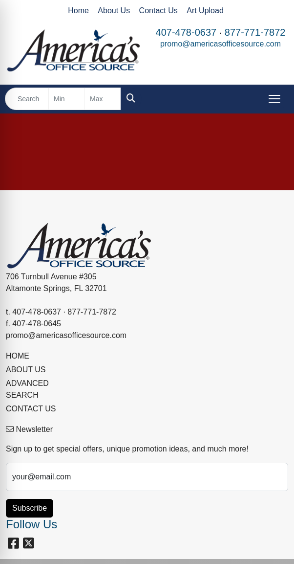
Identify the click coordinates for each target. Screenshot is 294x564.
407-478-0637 (186, 32)
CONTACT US (31, 409)
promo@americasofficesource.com (220, 44)
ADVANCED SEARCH (27, 389)
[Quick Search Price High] (102, 99)
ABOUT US (26, 369)
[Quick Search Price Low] (66, 99)
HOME (17, 356)
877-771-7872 (255, 32)
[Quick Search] (27, 99)
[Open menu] (274, 99)
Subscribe (29, 508)
